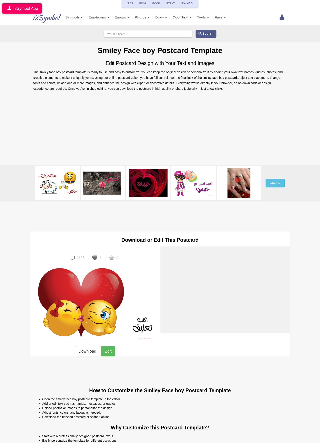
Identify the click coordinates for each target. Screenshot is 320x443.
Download (87, 351)
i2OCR (156, 3)
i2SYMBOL (187, 3)
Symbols (69, 17)
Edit (108, 351)
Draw (156, 17)
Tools (198, 17)
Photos (137, 17)
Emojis (117, 17)
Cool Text (177, 17)
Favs (215, 17)
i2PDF (129, 3)
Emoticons (94, 17)
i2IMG (142, 3)
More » (275, 183)
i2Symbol (42, 17)
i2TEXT (170, 3)
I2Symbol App (22, 8)
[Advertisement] (160, 129)
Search (206, 34)
